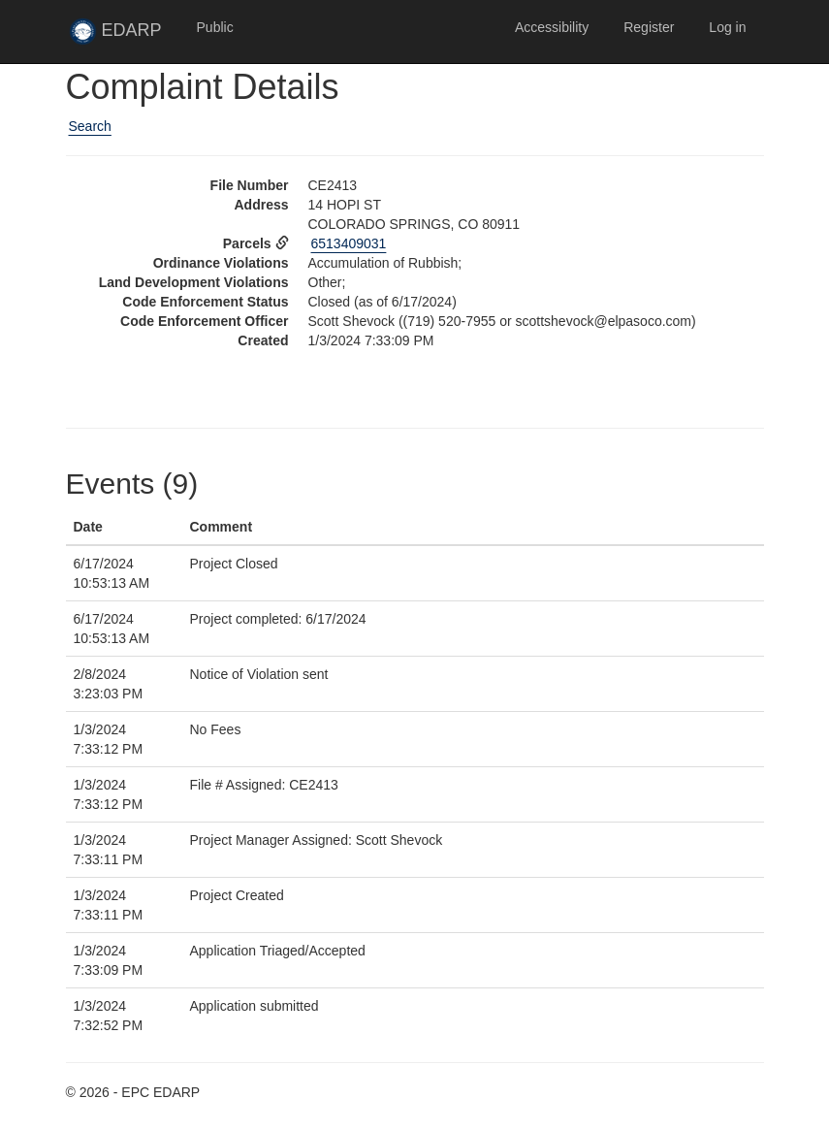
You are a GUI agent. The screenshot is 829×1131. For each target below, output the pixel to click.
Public (215, 27)
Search (90, 126)
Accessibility (552, 27)
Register (648, 27)
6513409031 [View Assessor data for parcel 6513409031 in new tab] (349, 243)
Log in (727, 27)
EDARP (124, 35)
